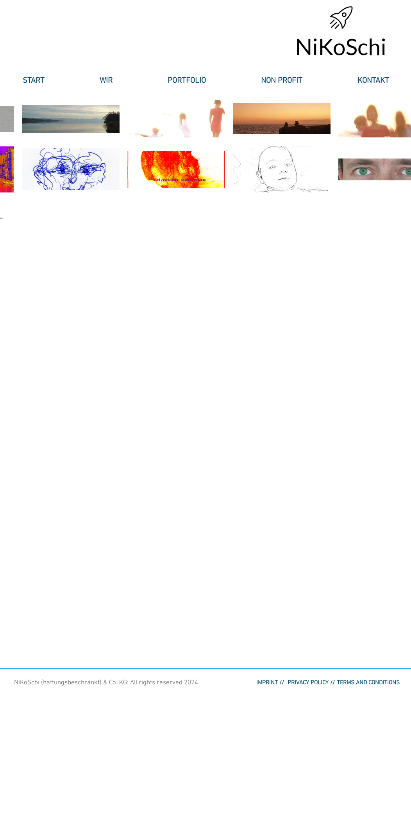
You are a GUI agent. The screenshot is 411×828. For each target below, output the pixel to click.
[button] (106, 81)
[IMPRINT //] (270, 683)
